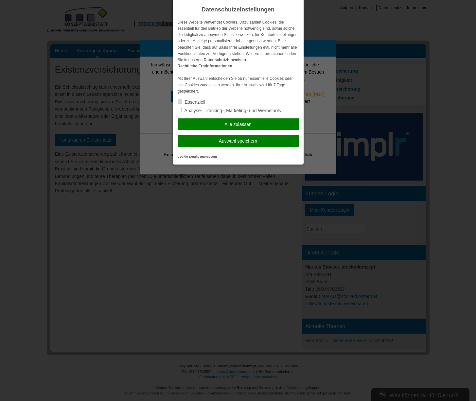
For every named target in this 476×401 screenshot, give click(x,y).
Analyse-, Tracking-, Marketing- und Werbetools (229, 110)
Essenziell (191, 102)
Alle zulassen (238, 124)
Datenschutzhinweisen (225, 60)
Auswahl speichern (238, 141)
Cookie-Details (189, 156)
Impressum (208, 156)
